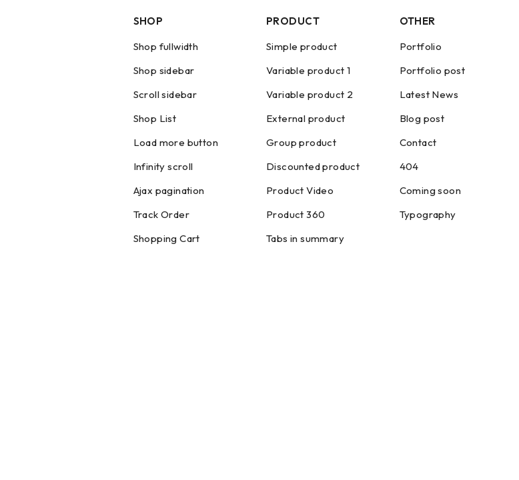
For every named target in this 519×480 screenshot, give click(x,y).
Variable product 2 (309, 94)
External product (305, 118)
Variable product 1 (308, 70)
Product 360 (295, 214)
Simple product (302, 46)
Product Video (300, 190)
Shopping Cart (166, 238)
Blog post (422, 118)
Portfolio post (433, 70)
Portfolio (421, 46)
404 (409, 166)
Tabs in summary (305, 238)
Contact (418, 142)
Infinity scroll (163, 166)
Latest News (429, 94)
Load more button (175, 142)
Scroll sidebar (165, 94)
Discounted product (313, 166)
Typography (428, 214)
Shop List (155, 118)
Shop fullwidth (166, 46)
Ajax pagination (169, 190)
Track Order (161, 214)
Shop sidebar (164, 70)
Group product (301, 142)
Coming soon (430, 190)
